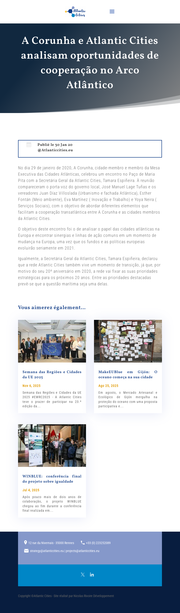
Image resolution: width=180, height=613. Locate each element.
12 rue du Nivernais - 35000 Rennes (51, 543)
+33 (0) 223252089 (98, 543)
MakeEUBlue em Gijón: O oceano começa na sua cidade (128, 375)
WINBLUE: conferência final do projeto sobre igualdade (52, 479)
